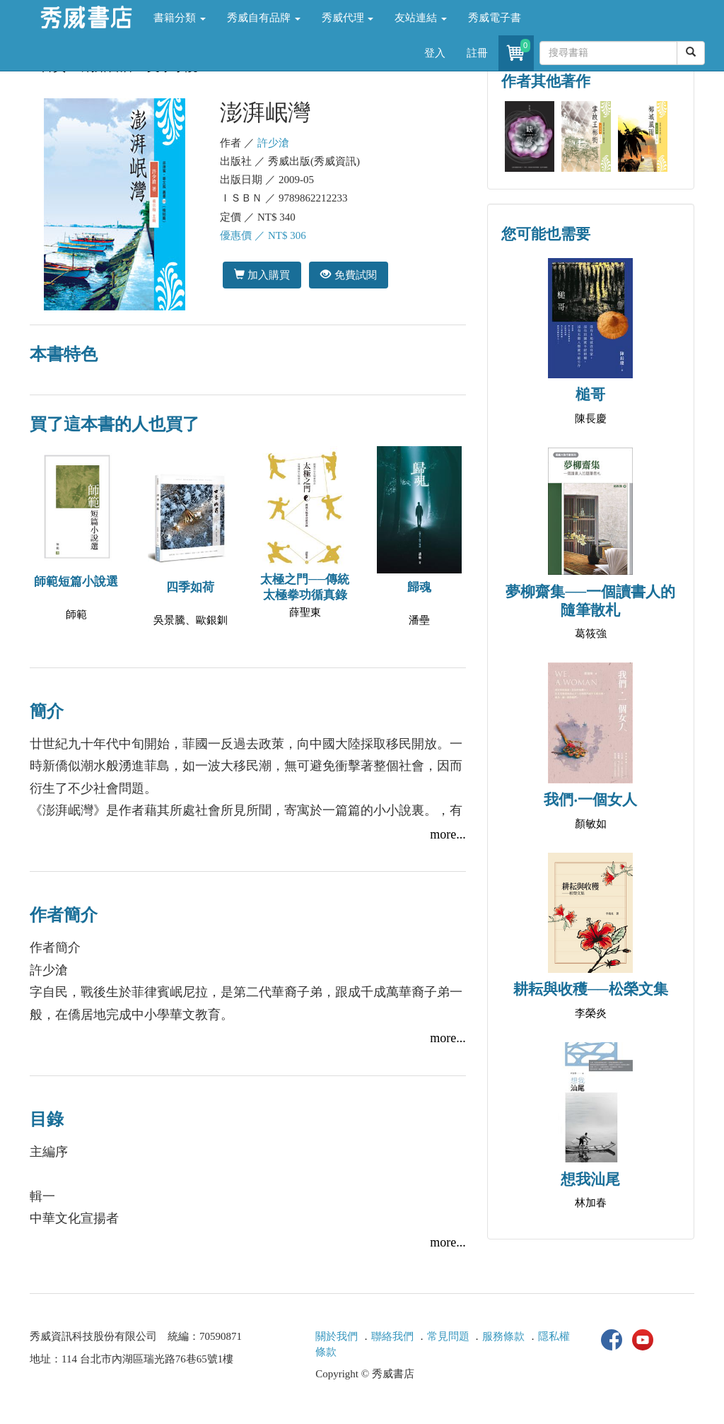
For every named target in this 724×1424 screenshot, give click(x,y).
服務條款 (503, 1336)
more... (447, 834)
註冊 (477, 53)
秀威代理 (348, 17)
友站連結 (421, 17)
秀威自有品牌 (263, 17)
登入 (434, 53)
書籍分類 (179, 17)
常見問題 (448, 1336)
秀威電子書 (494, 17)
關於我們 (336, 1336)
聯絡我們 (392, 1336)
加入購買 (262, 275)
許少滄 (273, 142)
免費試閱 (348, 275)
